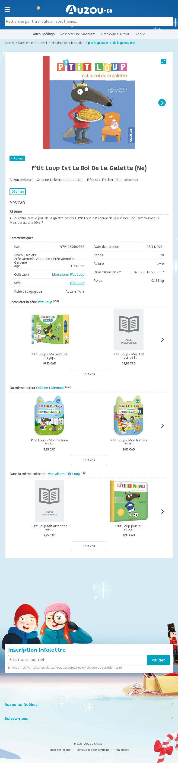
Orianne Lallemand (51, 179)
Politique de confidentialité (103, 667)
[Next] (162, 103)
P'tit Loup (77, 283)
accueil (9, 43)
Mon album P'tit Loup (68, 274)
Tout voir (89, 374)
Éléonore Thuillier (100, 179)
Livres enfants (27, 43)
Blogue (139, 34)
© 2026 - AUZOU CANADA (89, 743)
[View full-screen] (163, 61)
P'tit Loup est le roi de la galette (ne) (111, 43)
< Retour (17, 158)
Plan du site (121, 749)
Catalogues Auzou (115, 34)
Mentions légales (60, 749)
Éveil (44, 43)
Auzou (14, 179)
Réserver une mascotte (78, 34)
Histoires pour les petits (67, 43)
